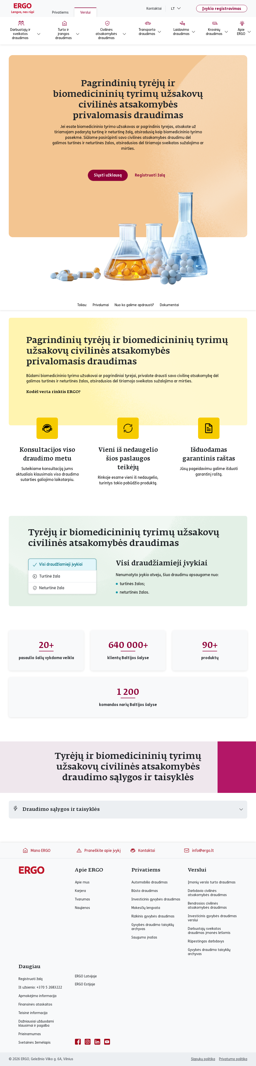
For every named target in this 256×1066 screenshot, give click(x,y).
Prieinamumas (29, 1034)
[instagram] (88, 1042)
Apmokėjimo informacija (37, 996)
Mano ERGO (36, 850)
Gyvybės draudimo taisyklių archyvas (152, 927)
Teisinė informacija (32, 1013)
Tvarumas (82, 899)
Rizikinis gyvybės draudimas (152, 916)
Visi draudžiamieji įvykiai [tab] (57, 564)
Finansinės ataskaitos (35, 1004)
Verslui (85, 12)
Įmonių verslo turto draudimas (212, 882)
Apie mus (82, 882)
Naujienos (82, 908)
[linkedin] (97, 1042)
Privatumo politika (233, 1059)
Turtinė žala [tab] (46, 576)
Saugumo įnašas (144, 937)
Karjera (80, 891)
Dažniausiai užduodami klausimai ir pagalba (36, 1023)
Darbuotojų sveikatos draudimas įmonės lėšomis (209, 931)
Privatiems (60, 12)
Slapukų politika (203, 1059)
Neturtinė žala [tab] (48, 588)
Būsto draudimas (144, 891)
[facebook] (78, 1042)
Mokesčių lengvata (145, 908)
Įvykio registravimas (221, 8)
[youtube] (107, 1042)
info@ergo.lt (199, 850)
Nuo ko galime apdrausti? (134, 305)
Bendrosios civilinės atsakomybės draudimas (207, 905)
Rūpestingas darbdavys (206, 941)
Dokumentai (169, 305)
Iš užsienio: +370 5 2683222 (40, 987)
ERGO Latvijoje (86, 976)
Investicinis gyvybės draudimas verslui (212, 918)
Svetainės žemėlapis (34, 1043)
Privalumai (101, 305)
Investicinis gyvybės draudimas (155, 899)
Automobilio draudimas (149, 882)
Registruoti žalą (30, 979)
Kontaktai (154, 9)
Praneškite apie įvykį (98, 850)
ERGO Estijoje (85, 984)
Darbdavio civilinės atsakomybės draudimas (207, 893)
